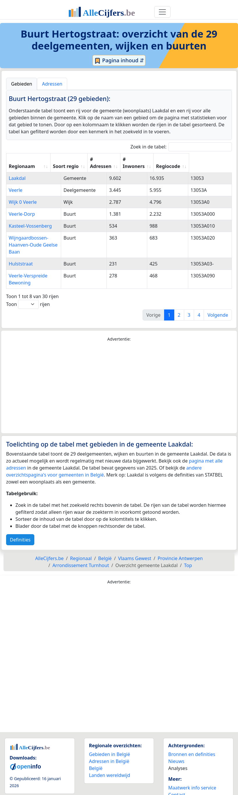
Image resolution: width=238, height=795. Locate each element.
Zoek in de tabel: (181, 146)
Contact (176, 781)
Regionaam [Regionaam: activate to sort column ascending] (22, 166)
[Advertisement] (119, 374)
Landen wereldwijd (109, 761)
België (96, 754)
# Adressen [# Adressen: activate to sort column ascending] (137, 162)
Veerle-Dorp (22, 214)
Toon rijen (28, 290)
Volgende (217, 301)
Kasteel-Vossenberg (30, 226)
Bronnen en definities (191, 740)
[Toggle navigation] (162, 12)
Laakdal (17, 178)
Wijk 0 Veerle (23, 202)
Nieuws (176, 747)
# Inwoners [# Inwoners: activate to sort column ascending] (173, 162)
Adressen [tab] (52, 84)
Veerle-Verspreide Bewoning (39, 268)
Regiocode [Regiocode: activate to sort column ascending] (210, 166)
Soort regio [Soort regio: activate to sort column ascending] (102, 166)
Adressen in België (109, 747)
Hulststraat (21, 257)
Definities (20, 526)
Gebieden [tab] (21, 84)
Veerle (15, 190)
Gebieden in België (109, 740)
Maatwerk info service (192, 774)
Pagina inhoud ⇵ (119, 60)
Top (188, 551)
